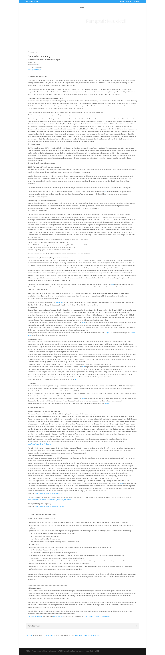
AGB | (97, 651)
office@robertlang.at (34, 70)
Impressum (29, 635)
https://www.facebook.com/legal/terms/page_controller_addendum (49, 500)
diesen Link (59, 302)
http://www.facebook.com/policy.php (39, 444)
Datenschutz (89, 651)
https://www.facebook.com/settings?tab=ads (49, 506)
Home (122, 1)
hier (105, 191)
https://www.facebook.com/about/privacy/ (48, 493)
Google (106, 332)
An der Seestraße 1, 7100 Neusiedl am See (60, 651)
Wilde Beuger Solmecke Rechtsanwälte (97, 616)
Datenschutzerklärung (35, 616)
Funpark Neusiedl (38, 651)
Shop (127, 1)
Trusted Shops (58, 616)
